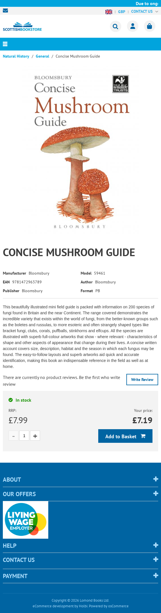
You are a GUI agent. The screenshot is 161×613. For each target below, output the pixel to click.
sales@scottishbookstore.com (7, 10)
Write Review (142, 379)
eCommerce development (53, 606)
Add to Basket (121, 436)
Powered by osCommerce (109, 606)
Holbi (83, 606)
